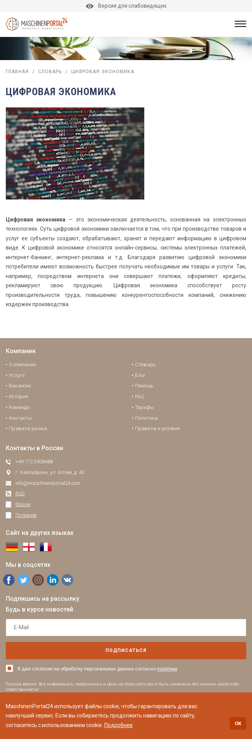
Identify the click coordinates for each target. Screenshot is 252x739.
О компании (22, 364)
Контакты (20, 418)
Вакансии (20, 386)
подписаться (126, 650)
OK (238, 723)
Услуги (17, 375)
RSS (20, 493)
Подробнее (118, 725)
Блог (140, 375)
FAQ (139, 396)
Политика (146, 418)
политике (167, 669)
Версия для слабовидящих (126, 6)
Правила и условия (157, 428)
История (18, 396)
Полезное (26, 515)
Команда (19, 407)
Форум (22, 504)
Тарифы (144, 407)
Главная (17, 71)
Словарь (50, 71)
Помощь (144, 386)
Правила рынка (28, 428)
